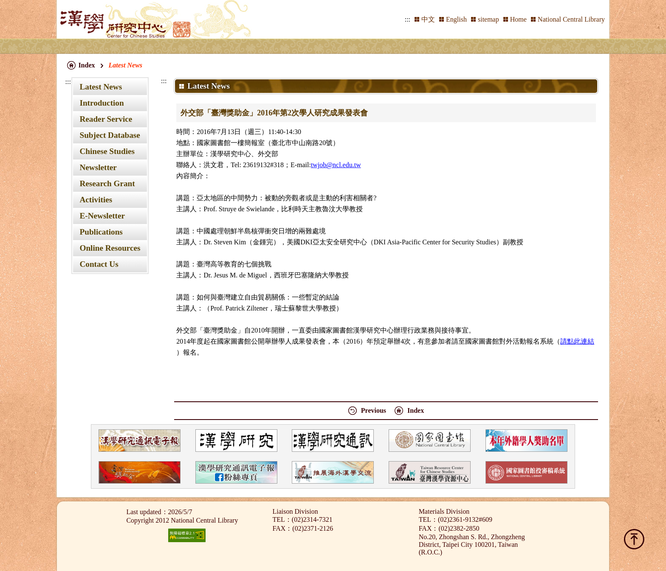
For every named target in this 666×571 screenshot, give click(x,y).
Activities (95, 199)
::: (407, 19)
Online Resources (109, 248)
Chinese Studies (107, 151)
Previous (373, 410)
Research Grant (107, 183)
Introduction (101, 102)
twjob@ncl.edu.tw (336, 164)
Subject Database (109, 135)
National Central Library (571, 19)
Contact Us (98, 264)
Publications (100, 231)
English (456, 19)
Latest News (100, 86)
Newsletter (97, 167)
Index (86, 65)
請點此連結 (577, 341)
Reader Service (105, 119)
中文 (428, 19)
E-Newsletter (102, 215)
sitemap (488, 19)
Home (518, 19)
